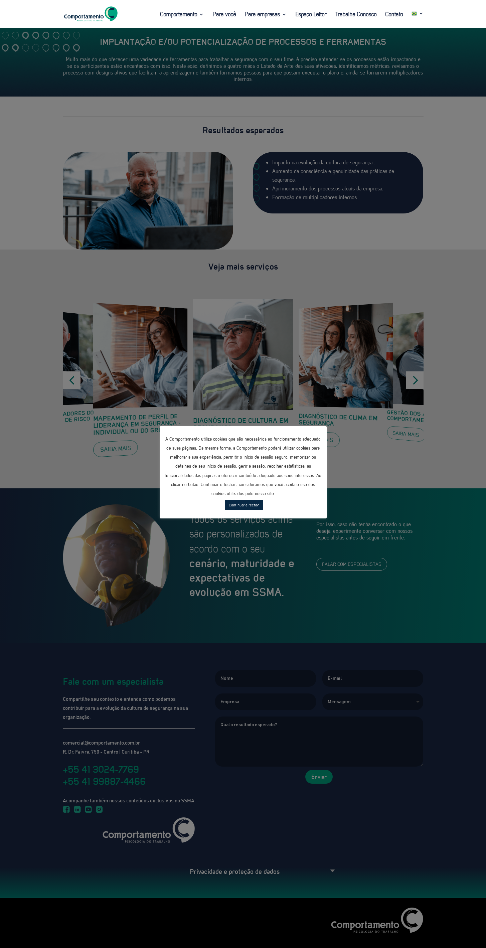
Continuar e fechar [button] (244, 504)
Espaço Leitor (310, 15)
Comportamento (178, 15)
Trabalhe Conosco (355, 15)
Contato (394, 15)
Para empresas (262, 15)
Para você (224, 15)
